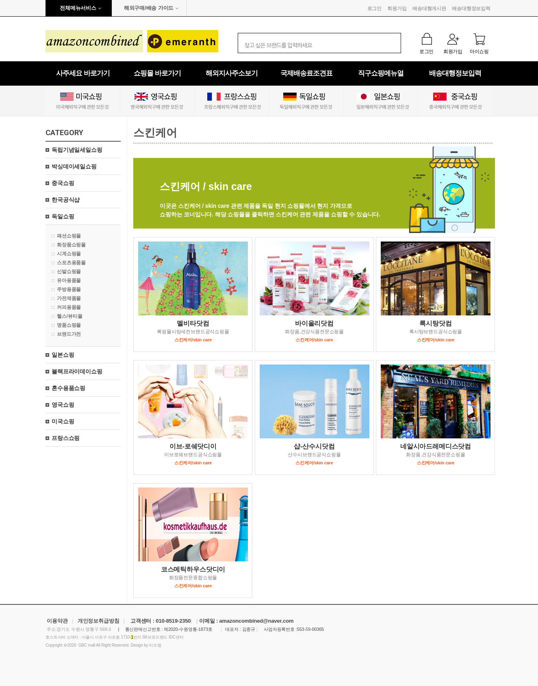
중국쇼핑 (63, 183)
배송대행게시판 (429, 8)
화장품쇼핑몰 (71, 245)
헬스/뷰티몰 (69, 316)
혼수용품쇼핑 (68, 388)
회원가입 (396, 8)
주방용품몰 (69, 289)
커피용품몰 (69, 307)
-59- (308, 629)
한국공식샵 (66, 199)
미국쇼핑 (63, 421)
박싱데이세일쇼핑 (74, 166)
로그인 (374, 8)
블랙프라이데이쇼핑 (77, 371)
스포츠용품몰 (71, 262)
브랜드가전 (69, 334)
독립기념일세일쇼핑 (77, 150)
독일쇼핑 (63, 216)
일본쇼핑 (63, 355)
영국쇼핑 (63, 404)
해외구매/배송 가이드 (149, 8)
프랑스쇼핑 (66, 438)
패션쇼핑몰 (69, 236)
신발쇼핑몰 (69, 271)
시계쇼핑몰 (69, 254)
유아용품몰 (69, 280)
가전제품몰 (69, 298)
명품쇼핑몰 (69, 325)
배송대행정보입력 (471, 8)
